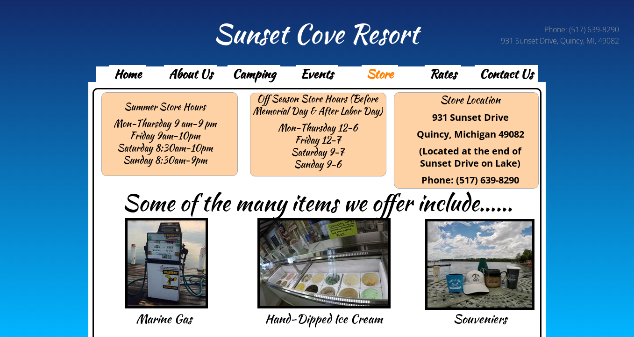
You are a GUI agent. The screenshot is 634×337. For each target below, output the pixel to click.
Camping (254, 74)
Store (379, 74)
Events (316, 74)
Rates (442, 74)
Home (128, 74)
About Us (191, 74)
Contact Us (506, 74)
